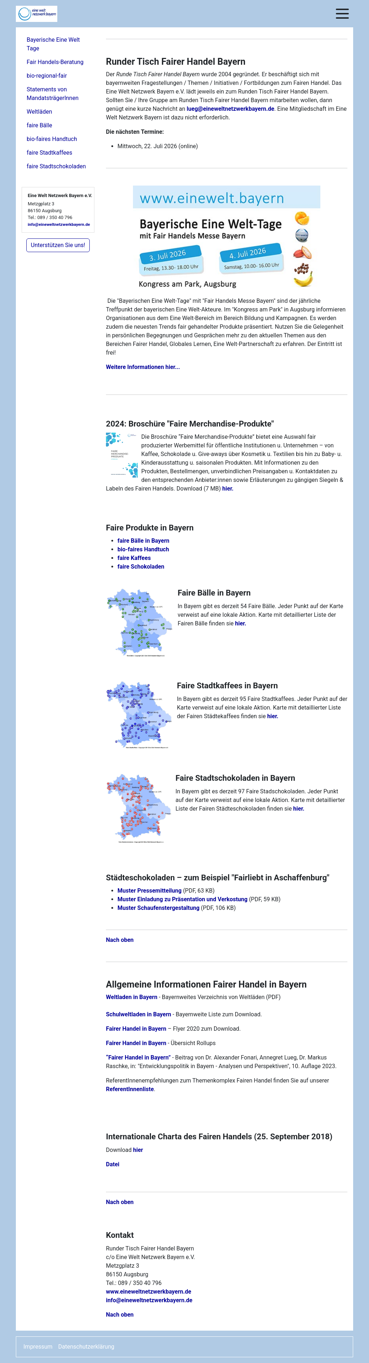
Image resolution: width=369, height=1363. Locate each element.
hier (138, 1150)
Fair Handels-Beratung (55, 62)
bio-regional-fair (47, 75)
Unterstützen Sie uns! (58, 245)
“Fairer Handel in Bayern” (138, 1057)
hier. (228, 488)
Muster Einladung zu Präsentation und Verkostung (182, 899)
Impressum (38, 1346)
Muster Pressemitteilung (149, 890)
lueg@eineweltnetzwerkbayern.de (230, 108)
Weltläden (39, 111)
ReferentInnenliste (130, 1089)
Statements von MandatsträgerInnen (53, 93)
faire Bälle (39, 125)
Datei (112, 1164)
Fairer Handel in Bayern (136, 1028)
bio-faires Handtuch (52, 139)
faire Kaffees (134, 558)
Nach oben (120, 939)
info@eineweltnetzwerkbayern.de (59, 224)
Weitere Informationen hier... (143, 367)
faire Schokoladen (140, 566)
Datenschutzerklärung (86, 1346)
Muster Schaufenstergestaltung (158, 907)
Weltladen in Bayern (131, 997)
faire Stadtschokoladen (56, 166)
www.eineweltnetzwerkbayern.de (148, 1291)
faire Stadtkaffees (49, 152)
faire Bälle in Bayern (143, 540)
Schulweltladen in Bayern (138, 1014)
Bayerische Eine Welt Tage (53, 44)
